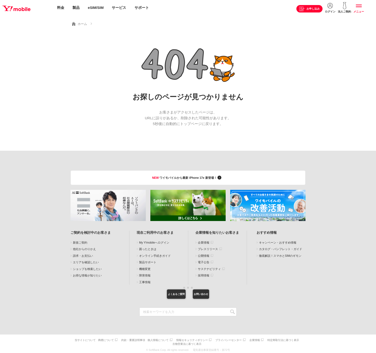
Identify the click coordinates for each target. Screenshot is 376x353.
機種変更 (145, 267)
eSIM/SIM (96, 8)
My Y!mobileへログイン (154, 241)
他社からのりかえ (84, 248)
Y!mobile (27, 8)
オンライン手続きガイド (155, 254)
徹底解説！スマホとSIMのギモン (280, 254)
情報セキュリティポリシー (211, 339)
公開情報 (203, 254)
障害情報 (145, 274)
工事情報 (145, 281)
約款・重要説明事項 (150, 339)
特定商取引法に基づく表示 (172, 342)
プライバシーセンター (249, 339)
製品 (76, 8)
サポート (142, 8)
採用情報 (203, 274)
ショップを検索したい (87, 267)
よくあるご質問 (163, 293)
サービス (119, 8)
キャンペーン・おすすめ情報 (277, 241)
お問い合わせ (213, 293)
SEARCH (232, 312)
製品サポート (147, 261)
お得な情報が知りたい (87, 274)
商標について (122, 339)
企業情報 (203, 241)
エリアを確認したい (86, 261)
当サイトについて (99, 339)
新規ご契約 (80, 241)
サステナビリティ (209, 267)
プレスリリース (208, 248)
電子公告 (203, 261)
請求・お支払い (83, 254)
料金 (60, 8)
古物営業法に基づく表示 (205, 342)
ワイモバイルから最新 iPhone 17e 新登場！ (187, 176)
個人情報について (176, 339)
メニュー (358, 11)
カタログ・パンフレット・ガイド (280, 248)
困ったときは (147, 248)
